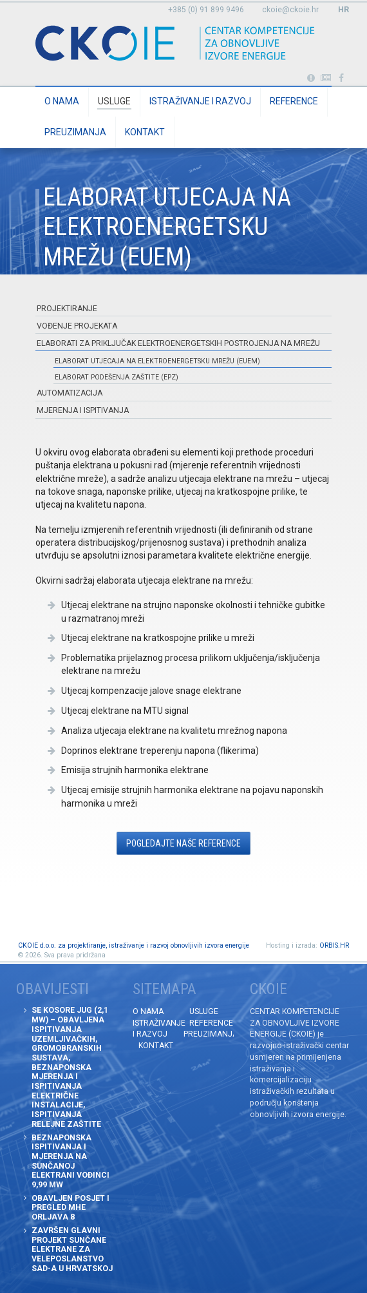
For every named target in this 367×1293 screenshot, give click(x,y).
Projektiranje (67, 308)
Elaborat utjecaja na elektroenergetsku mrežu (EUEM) (157, 361)
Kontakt (145, 132)
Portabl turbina (310, 78)
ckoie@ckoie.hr (290, 9)
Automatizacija (69, 392)
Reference (294, 101)
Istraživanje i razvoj (200, 101)
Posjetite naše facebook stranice (341, 78)
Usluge (114, 101)
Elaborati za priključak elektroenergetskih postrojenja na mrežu (178, 343)
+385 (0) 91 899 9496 (206, 9)
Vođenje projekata (77, 325)
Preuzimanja (75, 132)
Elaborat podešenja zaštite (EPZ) (116, 377)
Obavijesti (326, 78)
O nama (61, 101)
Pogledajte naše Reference (183, 843)
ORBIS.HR (334, 945)
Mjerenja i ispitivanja (83, 410)
